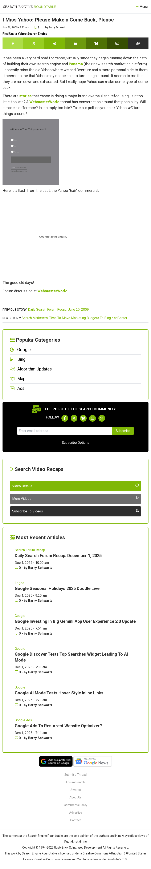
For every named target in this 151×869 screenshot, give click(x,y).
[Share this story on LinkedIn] (75, 43)
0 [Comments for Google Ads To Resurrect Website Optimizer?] (18, 738)
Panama (76, 64)
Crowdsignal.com (19, 171)
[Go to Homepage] (29, 6)
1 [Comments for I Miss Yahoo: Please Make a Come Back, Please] (36, 27)
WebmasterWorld (44, 102)
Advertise (75, 812)
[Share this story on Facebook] (13, 43)
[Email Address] (64, 431)
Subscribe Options (75, 443)
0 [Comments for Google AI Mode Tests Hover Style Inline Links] (18, 705)
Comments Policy (75, 805)
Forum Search (75, 782)
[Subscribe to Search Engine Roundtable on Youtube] (92, 418)
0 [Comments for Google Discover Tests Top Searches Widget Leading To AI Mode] (18, 672)
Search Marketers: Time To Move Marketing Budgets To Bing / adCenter (74, 318)
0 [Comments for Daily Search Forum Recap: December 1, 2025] (18, 568)
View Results (20, 168)
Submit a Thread (75, 774)
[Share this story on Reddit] (54, 43)
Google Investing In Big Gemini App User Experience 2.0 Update (75, 621)
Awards (75, 789)
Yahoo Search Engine (32, 33)
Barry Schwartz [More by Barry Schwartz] (40, 568)
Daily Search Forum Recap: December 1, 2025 (58, 555)
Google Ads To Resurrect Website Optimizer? (58, 725)
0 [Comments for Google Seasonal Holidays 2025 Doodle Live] (18, 601)
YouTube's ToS (117, 859)
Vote (13, 168)
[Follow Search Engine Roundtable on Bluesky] (83, 418)
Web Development (90, 847)
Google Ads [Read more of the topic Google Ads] (23, 720)
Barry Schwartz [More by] (58, 27)
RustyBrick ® (62, 847)
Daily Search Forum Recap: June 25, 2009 (58, 309)
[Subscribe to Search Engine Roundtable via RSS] (101, 418)
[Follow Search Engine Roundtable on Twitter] (74, 418)
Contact (75, 820)
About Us (75, 797)
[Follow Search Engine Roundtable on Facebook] (64, 418)
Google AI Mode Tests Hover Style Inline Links (59, 692)
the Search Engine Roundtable (43, 835)
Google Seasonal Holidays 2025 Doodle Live (57, 588)
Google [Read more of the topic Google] (20, 616)
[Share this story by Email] (117, 43)
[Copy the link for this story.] (138, 43)
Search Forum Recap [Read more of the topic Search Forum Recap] (30, 550)
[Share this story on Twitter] (33, 43)
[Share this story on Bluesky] (96, 43)
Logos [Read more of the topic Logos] (19, 583)
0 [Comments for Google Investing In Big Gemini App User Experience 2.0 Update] (18, 633)
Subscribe (123, 431)
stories (25, 96)
